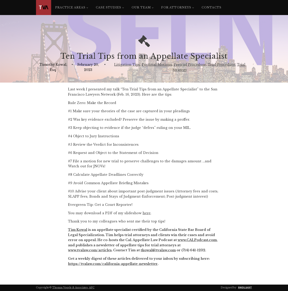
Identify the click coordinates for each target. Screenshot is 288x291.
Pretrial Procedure (190, 65)
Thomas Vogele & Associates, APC (73, 287)
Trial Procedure (221, 65)
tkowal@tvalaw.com (158, 250)
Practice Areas (70, 7)
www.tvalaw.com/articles (90, 250)
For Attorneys (176, 7)
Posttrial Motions (157, 65)
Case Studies (108, 7)
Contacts (211, 7)
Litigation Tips (127, 65)
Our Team (141, 7)
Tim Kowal (77, 230)
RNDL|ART (245, 287)
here (147, 213)
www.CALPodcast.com (197, 240)
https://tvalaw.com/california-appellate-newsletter (113, 264)
